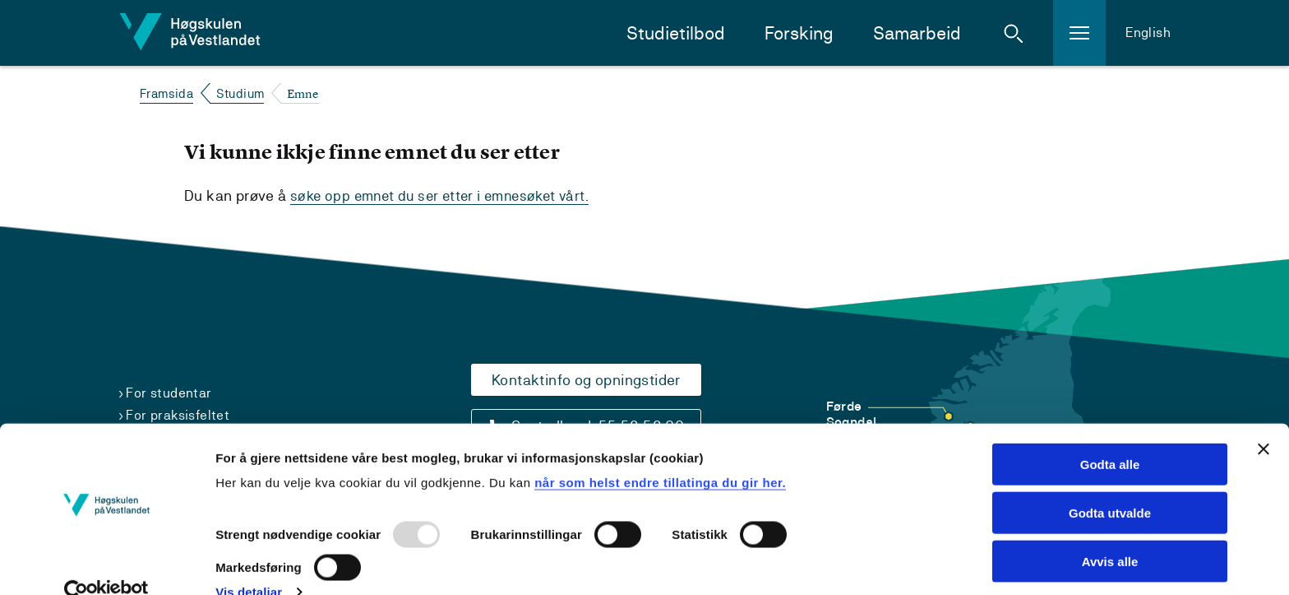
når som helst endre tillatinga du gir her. (660, 452)
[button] (1013, 33)
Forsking (799, 33)
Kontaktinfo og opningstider (586, 379)
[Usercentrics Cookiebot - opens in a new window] (106, 563)
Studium (240, 93)
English (1148, 32)
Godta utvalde (1110, 483)
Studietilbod (675, 33)
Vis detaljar (248, 562)
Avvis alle (1110, 531)
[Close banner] (1263, 419)
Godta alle (1110, 434)
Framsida (166, 93)
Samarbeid (917, 33)
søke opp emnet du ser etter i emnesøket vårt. (446, 195)
